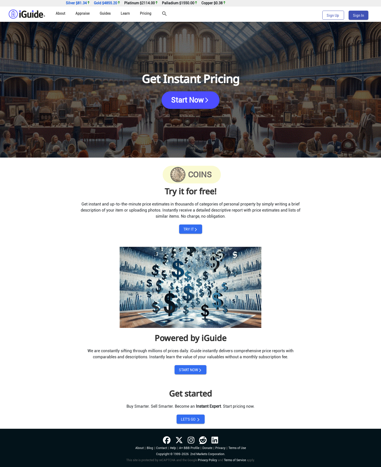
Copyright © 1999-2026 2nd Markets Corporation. (190, 454)
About (60, 13)
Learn (125, 13)
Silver (78, 3)
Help (173, 448)
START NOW (190, 370)
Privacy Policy (207, 460)
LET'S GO (190, 419)
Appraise (82, 13)
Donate (207, 448)
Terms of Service (235, 460)
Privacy (220, 448)
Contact (161, 448)
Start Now (190, 100)
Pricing (145, 13)
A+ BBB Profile (189, 448)
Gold (107, 3)
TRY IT (190, 229)
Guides (105, 13)
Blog (150, 448)
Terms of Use (237, 448)
